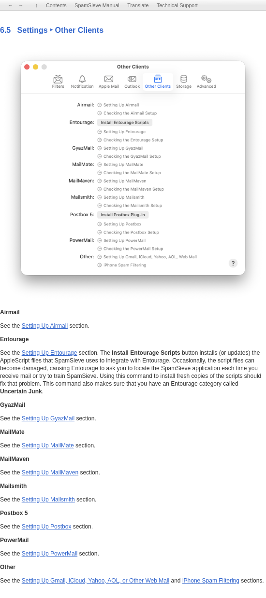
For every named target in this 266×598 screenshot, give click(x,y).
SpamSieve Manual (96, 5)
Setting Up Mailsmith (48, 499)
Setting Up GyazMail (48, 418)
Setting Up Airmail (45, 325)
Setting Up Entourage (49, 352)
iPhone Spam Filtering (210, 580)
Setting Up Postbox (47, 526)
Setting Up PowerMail (49, 553)
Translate (137, 5)
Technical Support (177, 5)
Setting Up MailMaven (50, 472)
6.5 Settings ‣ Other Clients (51, 30)
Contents (56, 5)
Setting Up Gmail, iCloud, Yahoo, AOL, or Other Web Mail (95, 580)
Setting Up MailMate (48, 445)
